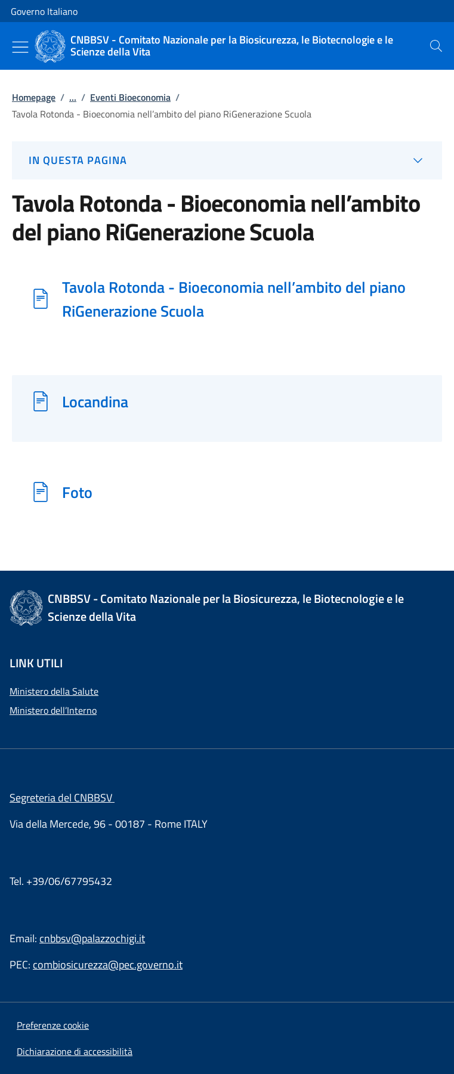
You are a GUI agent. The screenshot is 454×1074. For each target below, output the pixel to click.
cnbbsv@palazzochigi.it (92, 938)
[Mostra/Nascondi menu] (20, 47)
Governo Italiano (44, 11)
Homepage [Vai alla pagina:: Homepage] (33, 97)
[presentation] (436, 46)
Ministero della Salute (54, 691)
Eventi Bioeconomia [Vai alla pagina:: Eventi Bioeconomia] (130, 97)
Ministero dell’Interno (53, 710)
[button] (53, 1025)
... (72, 97)
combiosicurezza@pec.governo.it (108, 965)
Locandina (95, 401)
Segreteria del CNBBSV (62, 798)
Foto (77, 492)
